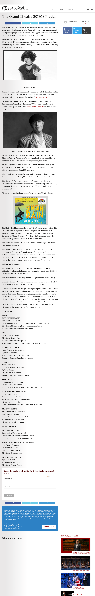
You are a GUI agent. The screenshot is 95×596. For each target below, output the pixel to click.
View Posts (70, 18)
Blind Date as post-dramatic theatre (79, 552)
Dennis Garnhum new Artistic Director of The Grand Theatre (81, 538)
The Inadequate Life (42, 93)
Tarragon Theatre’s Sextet (81, 546)
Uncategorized (85, 18)
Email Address (29, 474)
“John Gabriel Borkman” (36, 102)
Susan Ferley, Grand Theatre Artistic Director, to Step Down (81, 560)
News (61, 5)
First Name (7, 481)
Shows (51, 5)
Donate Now (49, 522)
